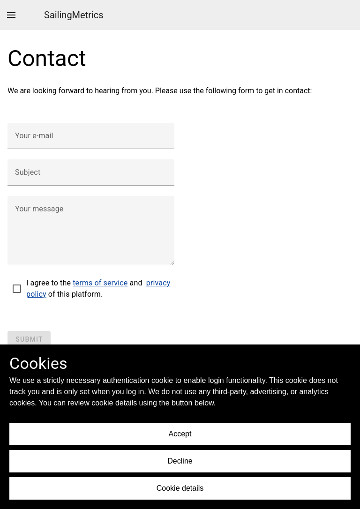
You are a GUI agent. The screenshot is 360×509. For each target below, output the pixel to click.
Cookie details (180, 488)
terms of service (100, 282)
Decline (179, 461)
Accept (180, 434)
